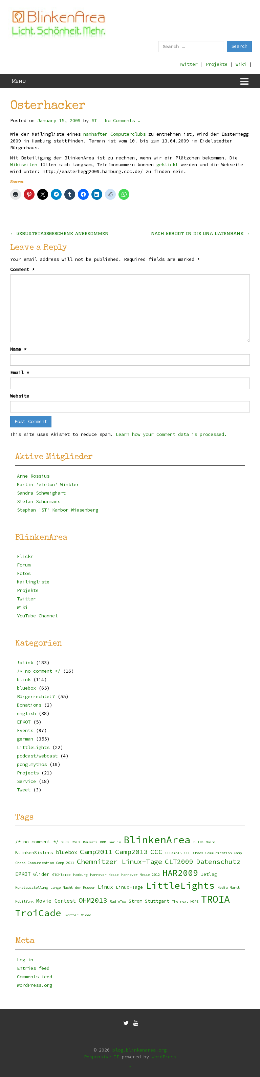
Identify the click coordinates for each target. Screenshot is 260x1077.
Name (18, 349)
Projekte (217, 64)
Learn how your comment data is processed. (171, 434)
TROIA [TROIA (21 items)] (215, 899)
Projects (28, 773)
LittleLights (33, 747)
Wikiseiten (23, 164)
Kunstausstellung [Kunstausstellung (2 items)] (31, 887)
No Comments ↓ (122, 120)
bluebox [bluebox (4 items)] (66, 852)
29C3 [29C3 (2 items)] (76, 842)
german (25, 739)
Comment (22, 269)
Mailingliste (33, 582)
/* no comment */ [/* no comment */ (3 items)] (37, 842)
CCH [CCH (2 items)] (187, 853)
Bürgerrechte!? (36, 696)
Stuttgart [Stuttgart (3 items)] (157, 901)
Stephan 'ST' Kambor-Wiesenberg (57, 510)
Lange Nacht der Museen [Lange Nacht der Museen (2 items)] (72, 887)
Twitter (188, 64)
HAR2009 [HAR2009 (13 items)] (180, 873)
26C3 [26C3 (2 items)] (65, 842)
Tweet (23, 790)
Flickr (25, 556)
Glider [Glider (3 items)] (41, 874)
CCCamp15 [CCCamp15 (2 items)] (173, 853)
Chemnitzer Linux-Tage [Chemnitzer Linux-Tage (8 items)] (119, 861)
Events (25, 730)
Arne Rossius (33, 476)
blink (23, 679)
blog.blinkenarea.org (139, 1050)
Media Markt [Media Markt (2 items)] (228, 887)
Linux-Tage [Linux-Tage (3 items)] (129, 887)
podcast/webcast (37, 756)
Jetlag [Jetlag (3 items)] (209, 874)
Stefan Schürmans (38, 501)
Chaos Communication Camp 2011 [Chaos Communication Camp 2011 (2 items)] (44, 863)
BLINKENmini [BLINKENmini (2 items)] (204, 842)
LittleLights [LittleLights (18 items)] (180, 885)
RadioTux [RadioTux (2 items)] (118, 901)
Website (19, 396)
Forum (23, 565)
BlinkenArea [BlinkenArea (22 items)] (157, 839)
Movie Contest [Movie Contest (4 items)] (56, 901)
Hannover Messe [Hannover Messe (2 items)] (104, 874)
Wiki (241, 64)
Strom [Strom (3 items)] (135, 901)
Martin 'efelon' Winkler (48, 484)
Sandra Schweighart (41, 493)
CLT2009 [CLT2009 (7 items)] (179, 862)
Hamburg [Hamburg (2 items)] (80, 874)
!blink (25, 662)
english (26, 713)
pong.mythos (32, 764)
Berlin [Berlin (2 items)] (115, 842)
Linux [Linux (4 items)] (105, 887)
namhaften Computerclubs (114, 134)
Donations (29, 705)
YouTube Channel (37, 616)
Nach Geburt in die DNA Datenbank (200, 233)
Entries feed (33, 968)
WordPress (164, 1057)
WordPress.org (34, 985)
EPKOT (23, 722)
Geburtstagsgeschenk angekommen (59, 233)
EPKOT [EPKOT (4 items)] (22, 874)
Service (26, 781)
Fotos (23, 573)
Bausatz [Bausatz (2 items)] (90, 842)
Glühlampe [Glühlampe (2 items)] (61, 874)
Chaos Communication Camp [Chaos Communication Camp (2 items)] (217, 853)
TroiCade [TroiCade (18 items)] (38, 913)
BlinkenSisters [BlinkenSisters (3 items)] (34, 852)
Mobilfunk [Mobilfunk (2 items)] (24, 901)
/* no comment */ (38, 671)
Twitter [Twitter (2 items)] (71, 915)
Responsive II (101, 1057)
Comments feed (34, 977)
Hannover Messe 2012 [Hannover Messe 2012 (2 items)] (140, 874)
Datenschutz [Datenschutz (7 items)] (218, 862)
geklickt (167, 164)
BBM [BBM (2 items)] (103, 842)
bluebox (26, 688)
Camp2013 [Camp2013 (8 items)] (131, 851)
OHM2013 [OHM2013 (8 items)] (93, 900)
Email (19, 372)
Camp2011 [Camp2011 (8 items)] (96, 851)
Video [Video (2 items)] (86, 915)
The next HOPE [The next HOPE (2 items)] (185, 901)
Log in (25, 960)
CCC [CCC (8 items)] (156, 851)
